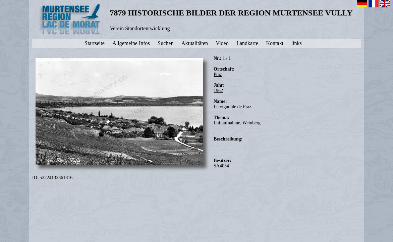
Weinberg (251, 122)
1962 (218, 90)
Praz (218, 74)
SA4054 (221, 165)
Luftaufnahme (227, 122)
